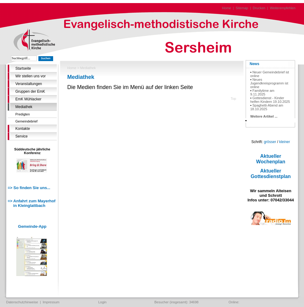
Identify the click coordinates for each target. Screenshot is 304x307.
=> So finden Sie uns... (29, 187)
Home (226, 8)
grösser (270, 142)
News (254, 64)
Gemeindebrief (26, 121)
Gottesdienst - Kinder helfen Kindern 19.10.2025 (270, 99)
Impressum (51, 302)
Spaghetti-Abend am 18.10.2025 (266, 107)
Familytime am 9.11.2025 (262, 92)
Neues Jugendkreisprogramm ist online (269, 83)
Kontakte (22, 128)
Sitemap (242, 8)
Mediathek (23, 107)
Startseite (23, 68)
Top (233, 98)
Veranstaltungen (28, 84)
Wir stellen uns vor (30, 76)
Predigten (22, 114)
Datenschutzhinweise (22, 302)
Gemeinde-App (32, 226)
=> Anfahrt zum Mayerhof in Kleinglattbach (32, 203)
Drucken (259, 8)
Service (21, 136)
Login (102, 302)
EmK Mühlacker (28, 99)
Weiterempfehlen (282, 8)
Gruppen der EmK (30, 91)
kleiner (284, 142)
